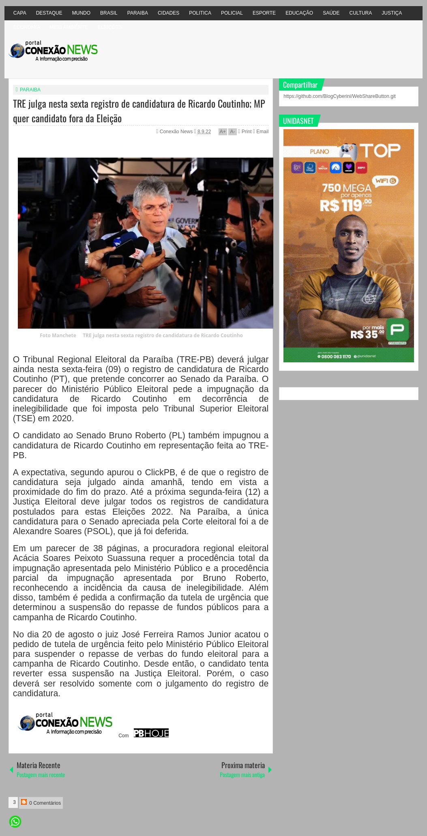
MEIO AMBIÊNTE (68, 27)
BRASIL (109, 13)
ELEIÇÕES (110, 27)
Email (260, 131)
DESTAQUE (49, 13)
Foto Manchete (58, 335)
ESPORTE (264, 13)
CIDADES (168, 13)
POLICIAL (232, 13)
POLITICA (200, 13)
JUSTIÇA (392, 13)
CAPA (19, 13)
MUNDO (81, 13)
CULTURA (360, 13)
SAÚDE (331, 13)
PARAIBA (137, 13)
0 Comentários (41, 802)
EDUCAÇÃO (299, 13)
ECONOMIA (26, 27)
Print (244, 131)
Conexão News (177, 131)
